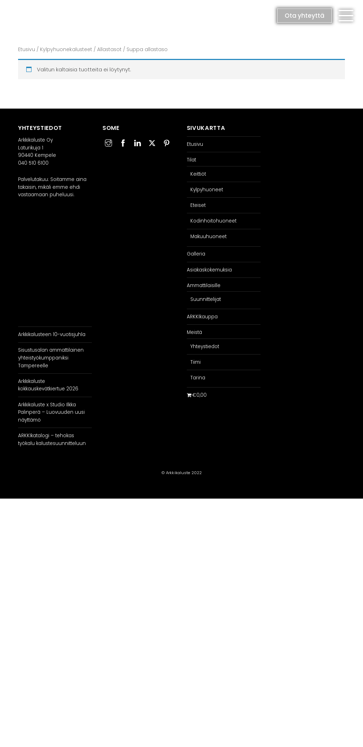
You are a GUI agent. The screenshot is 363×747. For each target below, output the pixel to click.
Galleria (196, 254)
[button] (345, 15)
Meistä (194, 332)
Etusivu (26, 49)
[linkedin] (138, 142)
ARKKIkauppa (202, 316)
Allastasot (109, 49)
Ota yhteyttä (304, 15)
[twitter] (152, 142)
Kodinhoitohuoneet (213, 221)
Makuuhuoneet (208, 236)
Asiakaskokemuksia (209, 270)
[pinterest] (167, 142)
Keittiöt (198, 174)
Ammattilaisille (203, 285)
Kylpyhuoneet (206, 189)
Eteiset (198, 205)
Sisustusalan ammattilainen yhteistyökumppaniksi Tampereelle (51, 358)
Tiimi (195, 362)
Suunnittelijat (205, 299)
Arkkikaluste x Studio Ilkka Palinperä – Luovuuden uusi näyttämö (51, 412)
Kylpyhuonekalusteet (66, 49)
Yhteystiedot (204, 346)
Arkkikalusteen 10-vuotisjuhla (51, 334)
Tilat (191, 159)
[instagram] (108, 142)
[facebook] (123, 142)
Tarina (197, 377)
